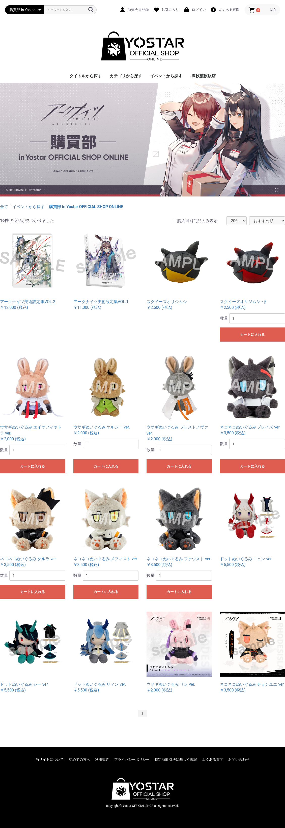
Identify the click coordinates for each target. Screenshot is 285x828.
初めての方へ (79, 759)
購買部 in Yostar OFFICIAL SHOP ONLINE (86, 206)
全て (4, 206)
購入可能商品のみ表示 (197, 220)
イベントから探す (166, 76)
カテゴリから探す (126, 76)
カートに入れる (252, 335)
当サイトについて (50, 759)
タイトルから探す (85, 76)
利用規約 (102, 759)
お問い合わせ (238, 759)
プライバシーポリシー (132, 759)
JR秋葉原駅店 (202, 76)
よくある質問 (212, 759)
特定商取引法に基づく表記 (176, 759)
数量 (224, 318)
